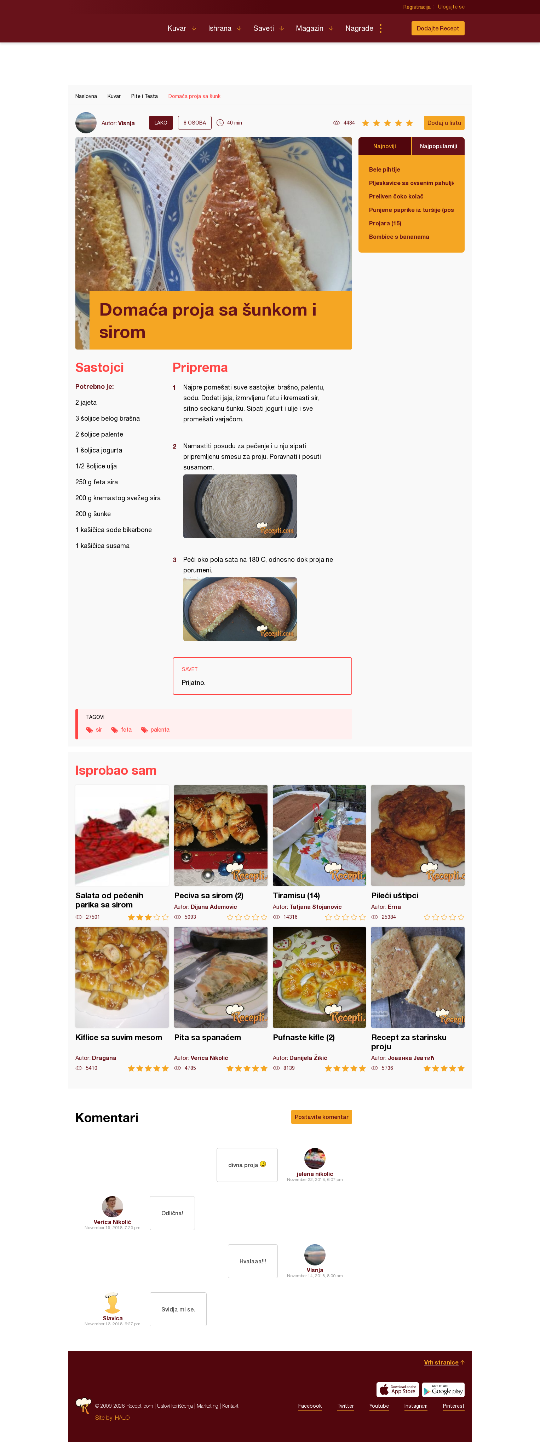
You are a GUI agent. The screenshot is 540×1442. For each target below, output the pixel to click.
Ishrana (219, 28)
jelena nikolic (315, 1173)
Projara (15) (385, 223)
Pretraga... (395, 28)
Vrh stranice (441, 1362)
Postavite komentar (322, 1116)
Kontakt (230, 1406)
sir (99, 729)
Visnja (126, 123)
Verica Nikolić (112, 1221)
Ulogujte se (451, 7)
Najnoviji (384, 146)
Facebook (310, 1406)
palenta (160, 729)
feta (126, 729)
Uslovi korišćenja (175, 1406)
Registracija (417, 7)
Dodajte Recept (438, 28)
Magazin (309, 28)
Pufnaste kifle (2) (319, 999)
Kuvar (176, 28)
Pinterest (454, 1406)
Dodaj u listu (444, 122)
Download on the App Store (398, 1389)
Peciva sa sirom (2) (221, 853)
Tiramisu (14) (319, 853)
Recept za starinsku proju (418, 999)
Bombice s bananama (399, 236)
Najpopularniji (438, 146)
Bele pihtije (384, 169)
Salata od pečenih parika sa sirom (122, 853)
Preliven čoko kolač (396, 196)
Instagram (415, 1406)
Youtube (379, 1406)
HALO (122, 1417)
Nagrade (359, 28)
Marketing (207, 1406)
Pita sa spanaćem (221, 999)
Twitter (345, 1406)
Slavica (113, 1318)
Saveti (263, 28)
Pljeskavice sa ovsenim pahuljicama (411, 182)
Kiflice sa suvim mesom (122, 999)
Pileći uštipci (418, 853)
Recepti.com (116, 25)
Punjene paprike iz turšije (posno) (411, 209)
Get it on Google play (443, 1389)
